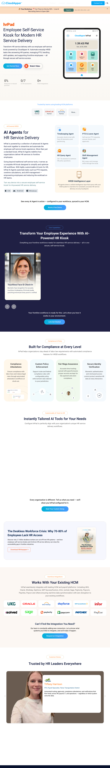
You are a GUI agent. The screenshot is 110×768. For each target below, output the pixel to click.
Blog (77, 3)
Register (68, 10)
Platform (53, 3)
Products (44, 3)
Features (62, 3)
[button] (7, 306)
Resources (70, 3)
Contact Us (98, 3)
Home (36, 3)
